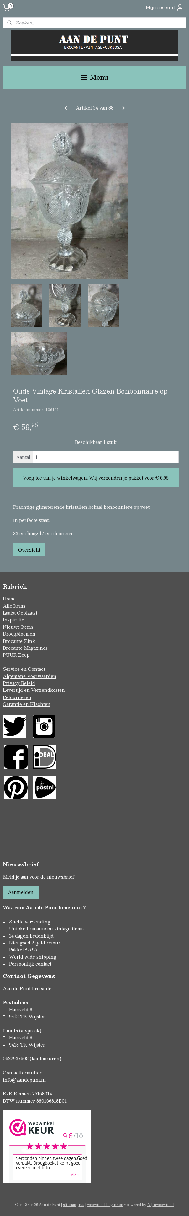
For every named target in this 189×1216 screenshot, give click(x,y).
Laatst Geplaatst (20, 612)
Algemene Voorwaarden (29, 676)
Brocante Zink (19, 641)
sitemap (69, 1205)
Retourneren (17, 697)
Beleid (28, 683)
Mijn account (164, 7)
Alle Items (14, 606)
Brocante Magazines (25, 648)
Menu (94, 77)
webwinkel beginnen (105, 1205)
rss (81, 1205)
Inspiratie (13, 619)
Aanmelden (21, 892)
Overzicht (29, 549)
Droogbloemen (19, 634)
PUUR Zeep (16, 655)
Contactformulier (22, 1072)
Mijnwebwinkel (160, 1205)
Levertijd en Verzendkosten (34, 690)
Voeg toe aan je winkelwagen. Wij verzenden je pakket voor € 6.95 (96, 478)
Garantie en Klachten (26, 704)
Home (9, 598)
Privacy (12, 683)
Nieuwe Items (18, 627)
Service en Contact (24, 669)
